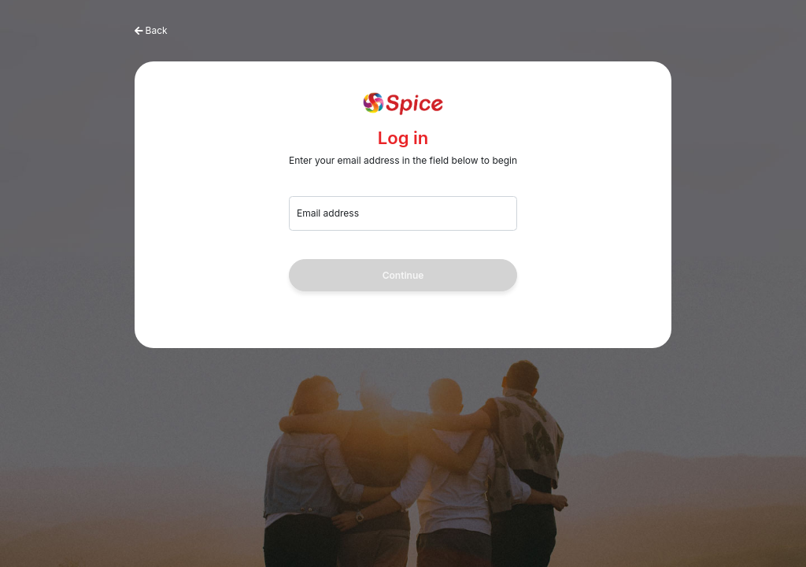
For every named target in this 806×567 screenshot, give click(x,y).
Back (157, 30)
